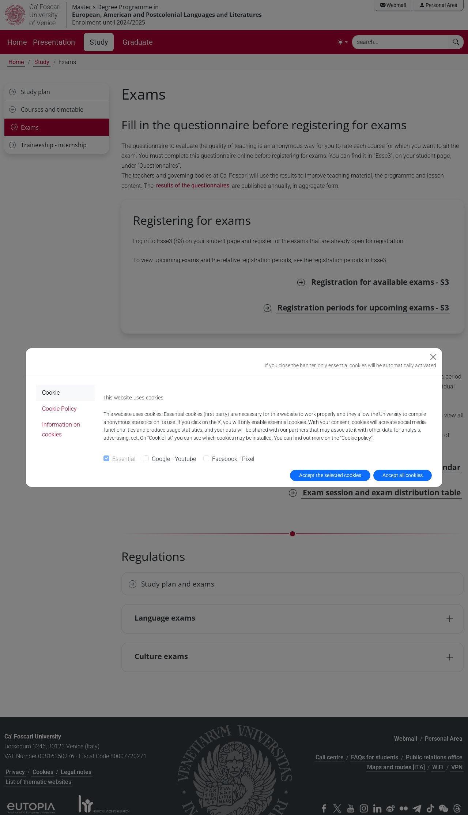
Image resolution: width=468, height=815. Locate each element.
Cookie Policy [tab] (59, 408)
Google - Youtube (174, 458)
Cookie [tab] (51, 392)
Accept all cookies (402, 475)
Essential (124, 458)
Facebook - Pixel (233, 458)
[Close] (433, 357)
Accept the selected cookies (330, 475)
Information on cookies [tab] (61, 429)
